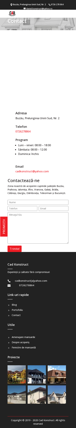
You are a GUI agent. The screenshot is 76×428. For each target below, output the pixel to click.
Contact (16, 315)
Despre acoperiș (20, 342)
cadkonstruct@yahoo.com (32, 171)
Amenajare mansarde (23, 337)
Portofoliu (17, 309)
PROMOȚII (4, 226)
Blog (14, 304)
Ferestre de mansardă (24, 347)
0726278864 (22, 131)
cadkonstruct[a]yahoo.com (31, 280)
